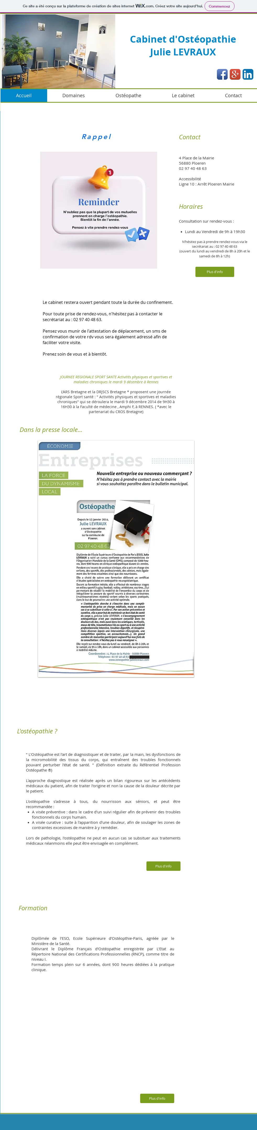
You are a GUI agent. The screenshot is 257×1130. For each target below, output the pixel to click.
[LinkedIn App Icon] (248, 74)
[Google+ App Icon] (235, 74)
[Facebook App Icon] (222, 74)
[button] (58, 51)
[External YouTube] (111, 1037)
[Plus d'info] (214, 272)
